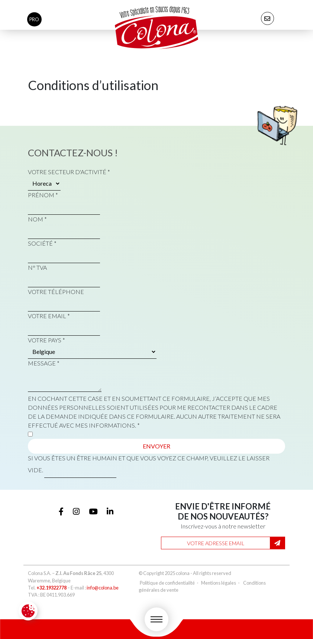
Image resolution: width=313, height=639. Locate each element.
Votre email (49, 315)
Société (42, 243)
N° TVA (37, 267)
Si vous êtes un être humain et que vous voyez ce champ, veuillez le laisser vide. (149, 466)
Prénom (43, 194)
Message (43, 363)
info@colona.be (103, 588)
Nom (37, 219)
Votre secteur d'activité (69, 171)
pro (34, 19)
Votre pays (46, 340)
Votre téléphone (56, 291)
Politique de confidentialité (167, 583)
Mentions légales (218, 583)
